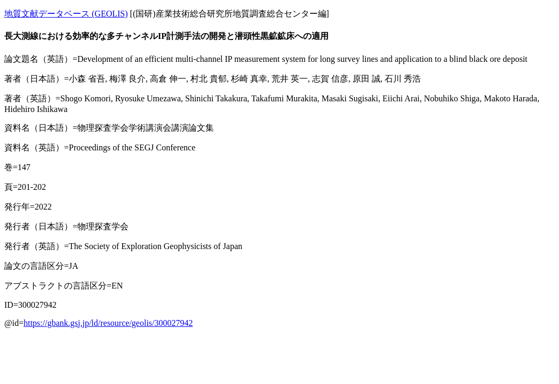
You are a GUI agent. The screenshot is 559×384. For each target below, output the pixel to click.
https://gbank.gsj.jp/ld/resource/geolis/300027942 (108, 322)
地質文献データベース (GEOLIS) (66, 13)
